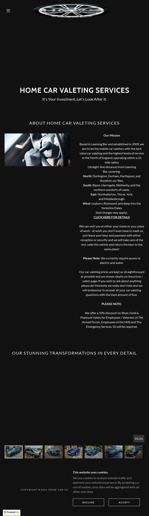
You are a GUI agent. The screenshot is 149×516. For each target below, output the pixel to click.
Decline (88, 505)
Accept (124, 505)
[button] (8, 10)
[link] (71, 10)
